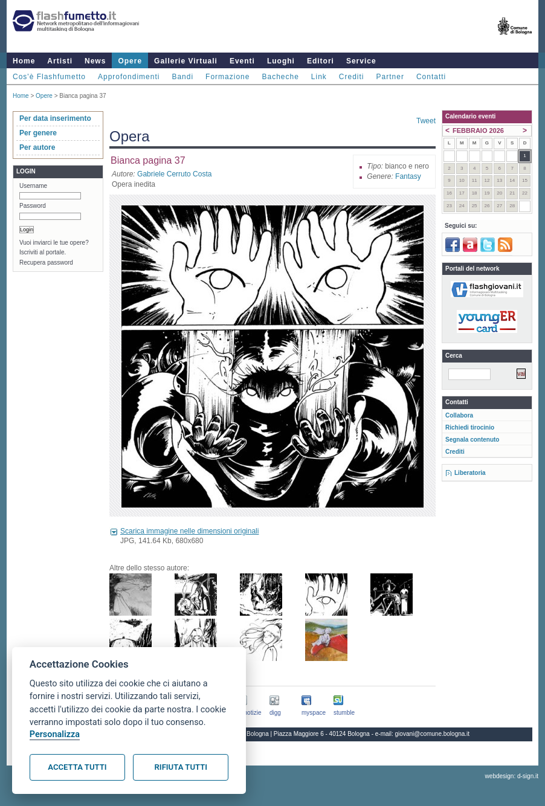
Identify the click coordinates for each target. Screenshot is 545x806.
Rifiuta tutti (181, 767)
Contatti (431, 77)
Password (32, 205)
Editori (320, 61)
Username (33, 185)
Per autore (37, 147)
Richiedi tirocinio (469, 427)
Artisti (60, 61)
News (95, 61)
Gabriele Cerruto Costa (174, 174)
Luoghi (281, 61)
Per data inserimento (55, 118)
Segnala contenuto (472, 439)
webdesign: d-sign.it (511, 776)
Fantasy (408, 176)
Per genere (38, 133)
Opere (130, 61)
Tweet (426, 121)
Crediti (351, 77)
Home (24, 61)
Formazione (227, 77)
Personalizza (55, 734)
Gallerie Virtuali (186, 61)
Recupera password (46, 262)
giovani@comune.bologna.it (432, 733)
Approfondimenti (129, 77)
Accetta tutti (77, 767)
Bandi (182, 77)
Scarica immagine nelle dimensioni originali (189, 531)
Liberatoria (470, 472)
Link (319, 77)
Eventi (242, 61)
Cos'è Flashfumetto (49, 77)
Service (361, 61)
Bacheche (280, 77)
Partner (390, 77)
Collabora (459, 415)
